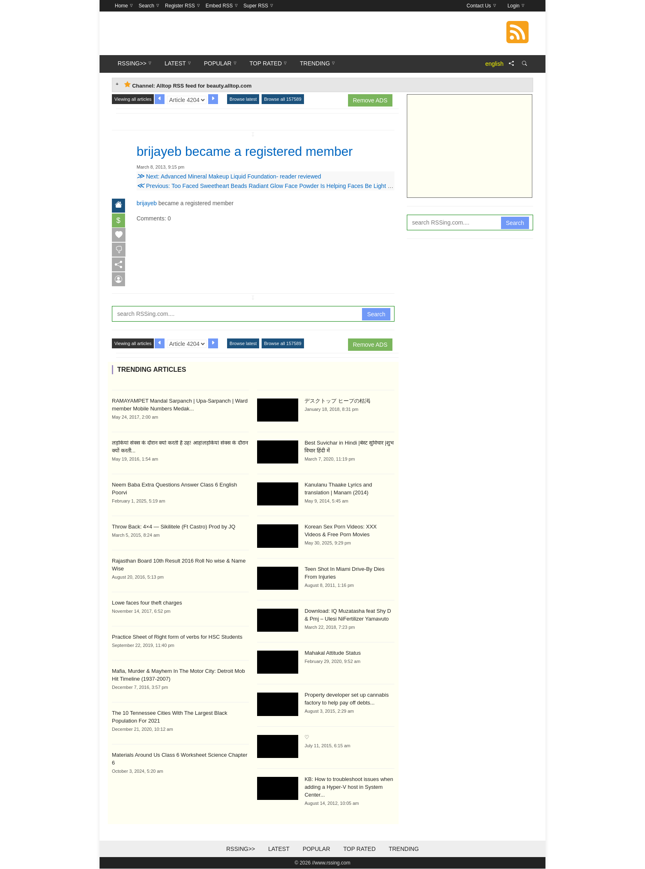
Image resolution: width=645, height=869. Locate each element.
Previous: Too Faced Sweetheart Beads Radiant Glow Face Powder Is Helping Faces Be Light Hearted (272, 185)
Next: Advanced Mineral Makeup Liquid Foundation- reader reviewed (229, 176)
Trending (404, 849)
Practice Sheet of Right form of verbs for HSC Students (177, 637)
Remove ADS (370, 100)
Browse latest (243, 99)
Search (376, 314)
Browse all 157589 (283, 99)
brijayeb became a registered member (247, 151)
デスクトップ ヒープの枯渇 (337, 401)
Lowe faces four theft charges (147, 603)
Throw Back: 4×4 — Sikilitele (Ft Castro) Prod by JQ (173, 527)
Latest (279, 849)
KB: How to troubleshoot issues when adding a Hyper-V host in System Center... (348, 787)
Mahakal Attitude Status (332, 653)
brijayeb (147, 202)
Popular (316, 849)
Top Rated (359, 849)
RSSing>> (240, 849)
